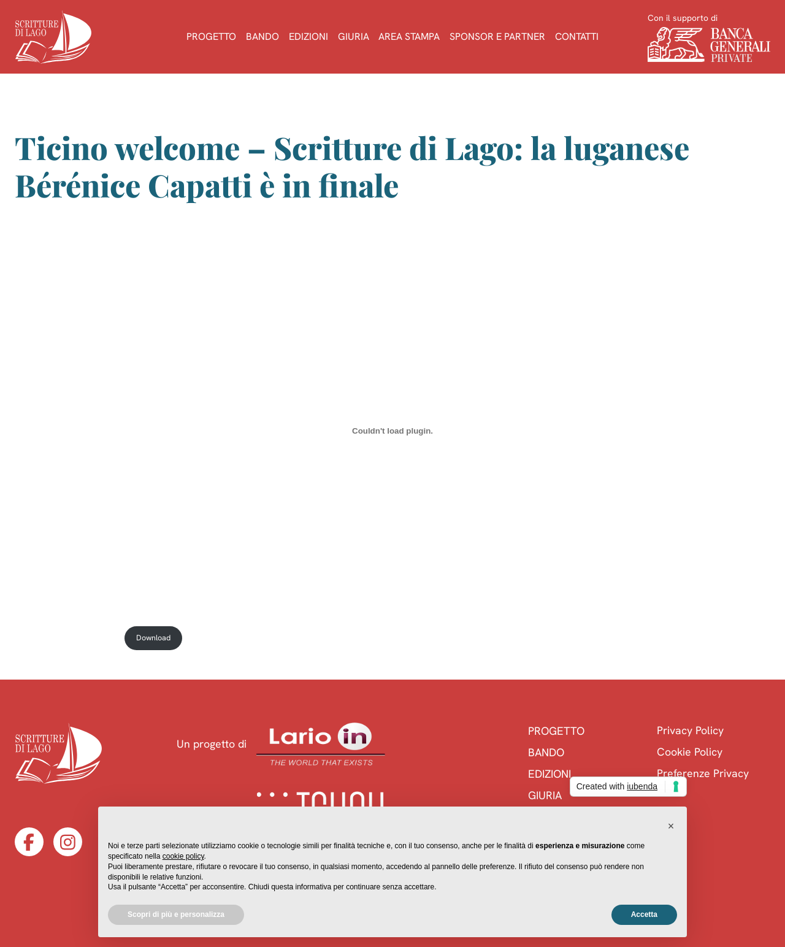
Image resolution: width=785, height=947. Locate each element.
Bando (262, 36)
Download (153, 637)
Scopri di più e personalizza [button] (176, 914)
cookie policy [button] (183, 856)
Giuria (353, 36)
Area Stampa (409, 36)
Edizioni (308, 36)
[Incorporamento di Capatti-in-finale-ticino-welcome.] (393, 431)
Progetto (211, 36)
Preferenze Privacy (703, 773)
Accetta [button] (644, 914)
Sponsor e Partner (497, 36)
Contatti (577, 36)
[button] (671, 826)
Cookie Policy (689, 752)
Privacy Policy (690, 730)
